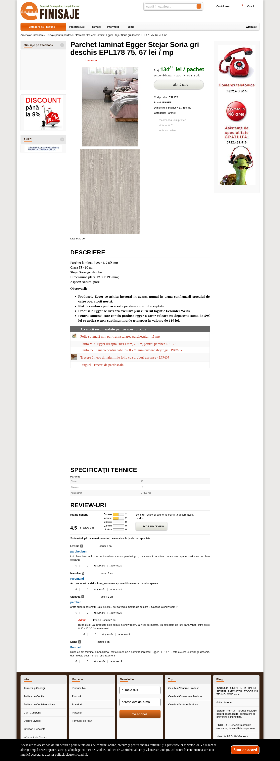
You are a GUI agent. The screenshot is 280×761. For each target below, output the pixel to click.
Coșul (246, 6)
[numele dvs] (140, 690)
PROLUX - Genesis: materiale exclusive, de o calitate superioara (236, 726)
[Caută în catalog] (199, 6)
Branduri (77, 704)
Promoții (76, 696)
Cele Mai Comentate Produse (185, 696)
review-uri (91, 60)
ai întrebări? (166, 125)
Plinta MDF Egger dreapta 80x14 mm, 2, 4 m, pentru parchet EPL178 (128, 344)
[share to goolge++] (97, 238)
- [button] (62, 45)
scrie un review (167, 130)
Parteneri (77, 712)
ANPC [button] (27, 139)
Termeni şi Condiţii (34, 688)
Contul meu (220, 6)
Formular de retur (82, 720)
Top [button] (170, 679)
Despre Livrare (32, 720)
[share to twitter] (106, 238)
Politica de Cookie (34, 696)
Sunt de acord (245, 750)
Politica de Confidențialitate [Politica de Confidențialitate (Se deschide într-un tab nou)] (124, 749)
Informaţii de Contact (36, 737)
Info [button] (26, 679)
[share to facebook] (89, 238)
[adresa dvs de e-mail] (140, 702)
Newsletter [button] (127, 679)
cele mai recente (99, 538)
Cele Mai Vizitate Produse (183, 704)
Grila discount (224, 702)
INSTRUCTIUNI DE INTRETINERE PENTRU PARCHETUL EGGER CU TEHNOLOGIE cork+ (237, 691)
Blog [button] (219, 679)
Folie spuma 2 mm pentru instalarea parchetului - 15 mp (120, 336)
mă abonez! (140, 714)
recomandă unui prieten (172, 120)
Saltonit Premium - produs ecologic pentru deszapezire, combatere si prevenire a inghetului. (236, 713)
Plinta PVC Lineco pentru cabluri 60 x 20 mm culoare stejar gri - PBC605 (131, 350)
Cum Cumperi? (32, 712)
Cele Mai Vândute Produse (183, 688)
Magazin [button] (77, 679)
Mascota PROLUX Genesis (232, 736)
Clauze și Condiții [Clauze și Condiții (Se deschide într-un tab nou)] (157, 749)
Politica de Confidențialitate (39, 704)
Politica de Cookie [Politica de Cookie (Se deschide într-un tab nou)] (93, 749)
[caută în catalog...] (169, 6)
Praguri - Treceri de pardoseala (102, 365)
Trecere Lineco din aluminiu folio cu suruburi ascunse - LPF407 (124, 357)
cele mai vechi (119, 538)
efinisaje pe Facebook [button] (38, 45)
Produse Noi (79, 688)
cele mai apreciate (140, 538)
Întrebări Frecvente (34, 728)
